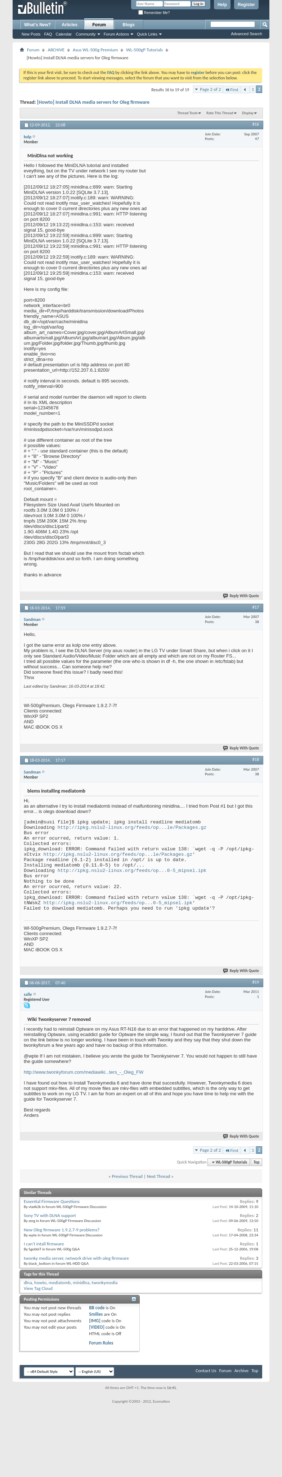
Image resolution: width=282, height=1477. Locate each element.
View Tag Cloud (38, 1288)
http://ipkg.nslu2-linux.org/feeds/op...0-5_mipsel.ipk (132, 870)
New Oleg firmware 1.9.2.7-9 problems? (62, 1229)
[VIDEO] (96, 1327)
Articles (69, 24)
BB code (96, 1307)
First (231, 89)
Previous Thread (127, 1176)
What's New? (37, 24)
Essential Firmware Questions (52, 1201)
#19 (255, 982)
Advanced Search (246, 34)
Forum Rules (101, 1343)
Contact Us (206, 1370)
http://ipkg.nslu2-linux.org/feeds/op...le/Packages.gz (132, 827)
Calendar (64, 34)
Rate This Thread (219, 113)
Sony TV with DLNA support (50, 1215)
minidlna (81, 1282)
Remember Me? (154, 13)
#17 (255, 607)
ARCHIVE (56, 49)
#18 (255, 759)
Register (246, 4)
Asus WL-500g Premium (95, 49)
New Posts (31, 34)
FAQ (48, 34)
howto (40, 1282)
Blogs (129, 24)
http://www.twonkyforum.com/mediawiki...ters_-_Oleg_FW (83, 1072)
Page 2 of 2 (210, 89)
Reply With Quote (241, 596)
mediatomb (60, 1282)
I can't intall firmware (44, 1243)
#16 (255, 124)
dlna (28, 1282)
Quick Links (147, 34)
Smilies (96, 1314)
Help (222, 4)
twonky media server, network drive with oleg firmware (76, 1258)
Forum (99, 24)
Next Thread (158, 1176)
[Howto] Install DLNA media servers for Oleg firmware (93, 102)
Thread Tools (187, 113)
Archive (241, 1370)
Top (256, 1162)
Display (248, 113)
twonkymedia (105, 1282)
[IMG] (94, 1320)
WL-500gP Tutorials (144, 49)
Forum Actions (116, 34)
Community (86, 34)
